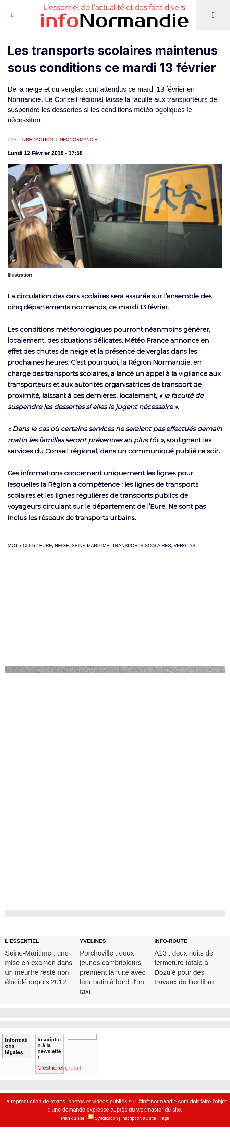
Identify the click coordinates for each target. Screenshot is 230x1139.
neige (62, 545)
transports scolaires (145, 545)
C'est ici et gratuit (62, 1069)
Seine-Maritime (92, 545)
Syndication (106, 1120)
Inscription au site (138, 1120)
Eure (46, 545)
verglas (190, 545)
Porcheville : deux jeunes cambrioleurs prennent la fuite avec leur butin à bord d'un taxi (114, 973)
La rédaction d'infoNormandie (60, 139)
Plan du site (72, 1120)
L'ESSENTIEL (22, 941)
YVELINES (93, 941)
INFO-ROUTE (171, 941)
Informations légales (16, 1044)
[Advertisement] (115, 617)
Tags (164, 1120)
